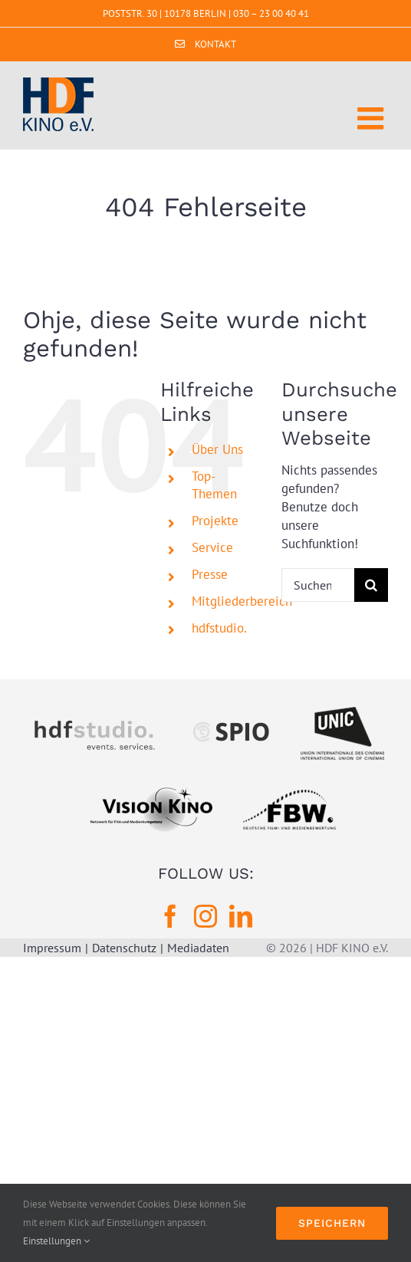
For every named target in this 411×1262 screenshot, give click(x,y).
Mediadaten (198, 947)
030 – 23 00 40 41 (271, 13)
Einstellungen (56, 1240)
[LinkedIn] (240, 916)
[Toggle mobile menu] (372, 118)
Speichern (332, 1223)
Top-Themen (214, 485)
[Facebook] (170, 916)
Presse (210, 574)
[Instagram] (205, 916)
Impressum (52, 947)
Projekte (215, 520)
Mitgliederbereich (242, 601)
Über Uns (217, 449)
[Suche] (371, 585)
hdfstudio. (219, 627)
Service (212, 547)
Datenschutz (124, 947)
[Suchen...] (317, 585)
